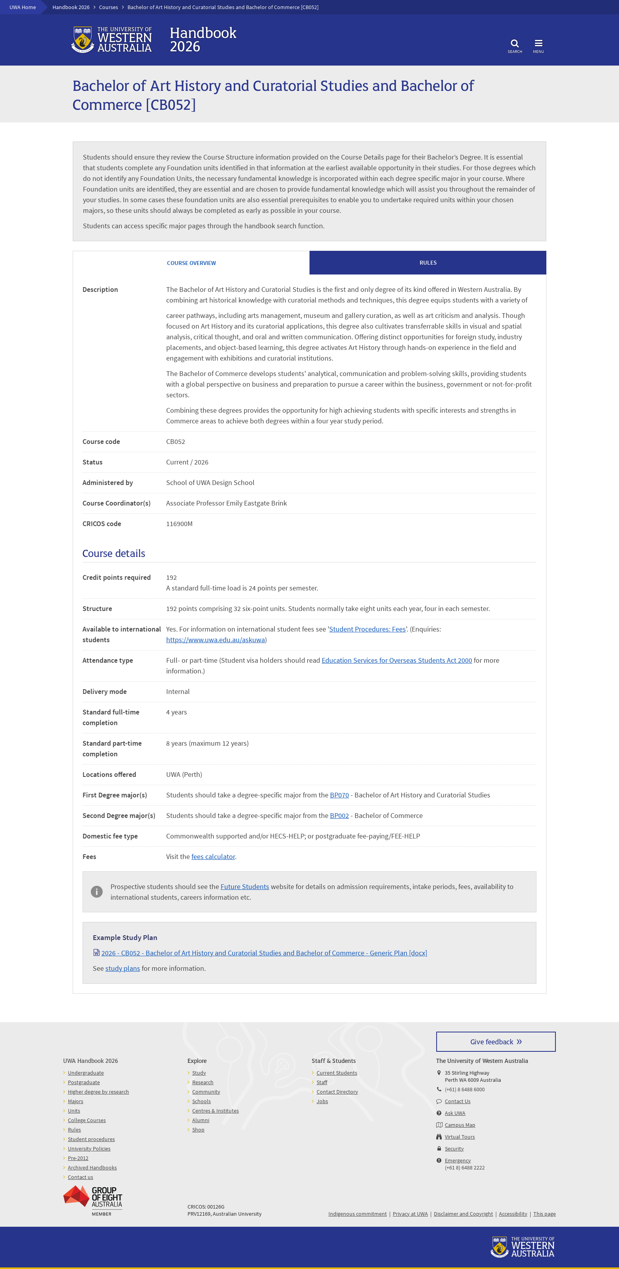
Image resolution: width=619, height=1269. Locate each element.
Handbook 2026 (71, 7)
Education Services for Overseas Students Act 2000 (397, 660)
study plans (122, 968)
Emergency (458, 1160)
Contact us (80, 1177)
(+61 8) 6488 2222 (465, 1167)
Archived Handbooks (92, 1167)
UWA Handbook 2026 (90, 1060)
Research (203, 1082)
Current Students (337, 1072)
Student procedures (91, 1139)
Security (454, 1148)
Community (206, 1091)
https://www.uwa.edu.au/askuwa (215, 639)
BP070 (339, 794)
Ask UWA (455, 1113)
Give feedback (492, 1041)
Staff (322, 1082)
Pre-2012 (78, 1158)
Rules (74, 1129)
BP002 (339, 815)
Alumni (200, 1120)
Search (515, 45)
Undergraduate (86, 1072)
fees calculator (213, 856)
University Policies (89, 1148)
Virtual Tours (460, 1136)
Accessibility (513, 1213)
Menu (538, 45)
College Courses (87, 1120)
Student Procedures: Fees (367, 629)
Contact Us (458, 1101)
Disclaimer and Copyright (463, 1213)
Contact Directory (337, 1091)
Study (199, 1072)
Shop (198, 1129)
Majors (75, 1101)
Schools (201, 1101)
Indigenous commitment (357, 1213)
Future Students (245, 886)
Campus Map (460, 1124)
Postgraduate (84, 1082)
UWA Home (22, 7)
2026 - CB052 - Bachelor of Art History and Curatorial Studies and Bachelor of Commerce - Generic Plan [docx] (264, 952)
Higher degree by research (98, 1091)
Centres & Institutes (215, 1110)
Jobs (322, 1101)
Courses (108, 7)
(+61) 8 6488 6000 (465, 1089)
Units (74, 1110)
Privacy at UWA (410, 1213)
